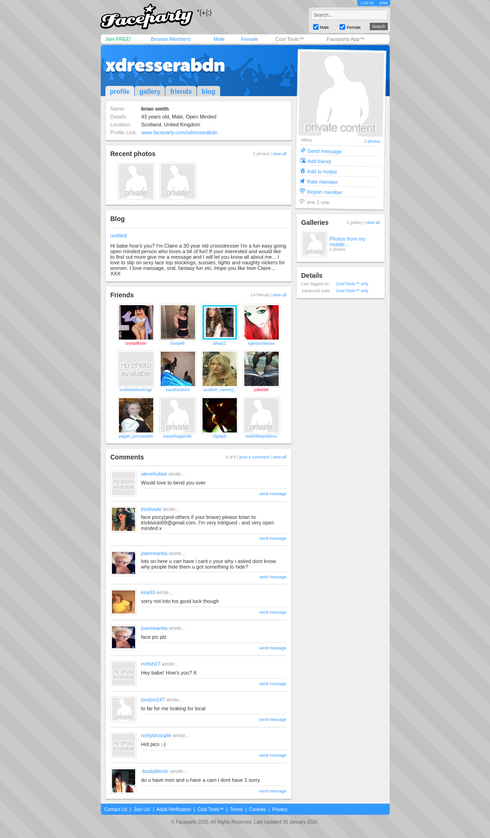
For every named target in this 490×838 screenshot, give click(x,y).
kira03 (148, 592)
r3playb (220, 436)
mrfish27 (151, 664)
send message (273, 493)
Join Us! (142, 809)
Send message (324, 151)
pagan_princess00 (136, 436)
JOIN (383, 3)
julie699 (261, 389)
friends (181, 91)
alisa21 (219, 343)
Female (249, 39)
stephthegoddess (261, 436)
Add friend (318, 161)
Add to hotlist (322, 171)
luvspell (177, 343)
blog (209, 91)
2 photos (372, 141)
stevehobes (154, 474)
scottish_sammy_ (219, 389)
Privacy (279, 809)
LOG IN (367, 3)
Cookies (257, 809)
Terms (236, 809)
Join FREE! (118, 39)
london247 (153, 699)
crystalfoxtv (135, 343)
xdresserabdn (165, 65)
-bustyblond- (155, 771)
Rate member (322, 181)
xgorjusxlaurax (261, 343)
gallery (149, 91)
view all (280, 153)
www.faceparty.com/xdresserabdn (179, 132)
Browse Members (171, 39)
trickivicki (151, 509)
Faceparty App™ (346, 39)
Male (219, 39)
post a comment (254, 457)
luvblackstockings (135, 389)
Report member (324, 192)
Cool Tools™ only (352, 284)
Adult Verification (174, 809)
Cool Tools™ (289, 39)
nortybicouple (156, 735)
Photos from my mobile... (348, 241)
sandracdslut (177, 389)
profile (120, 91)
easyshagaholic (177, 436)
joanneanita (154, 553)
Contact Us (116, 809)
